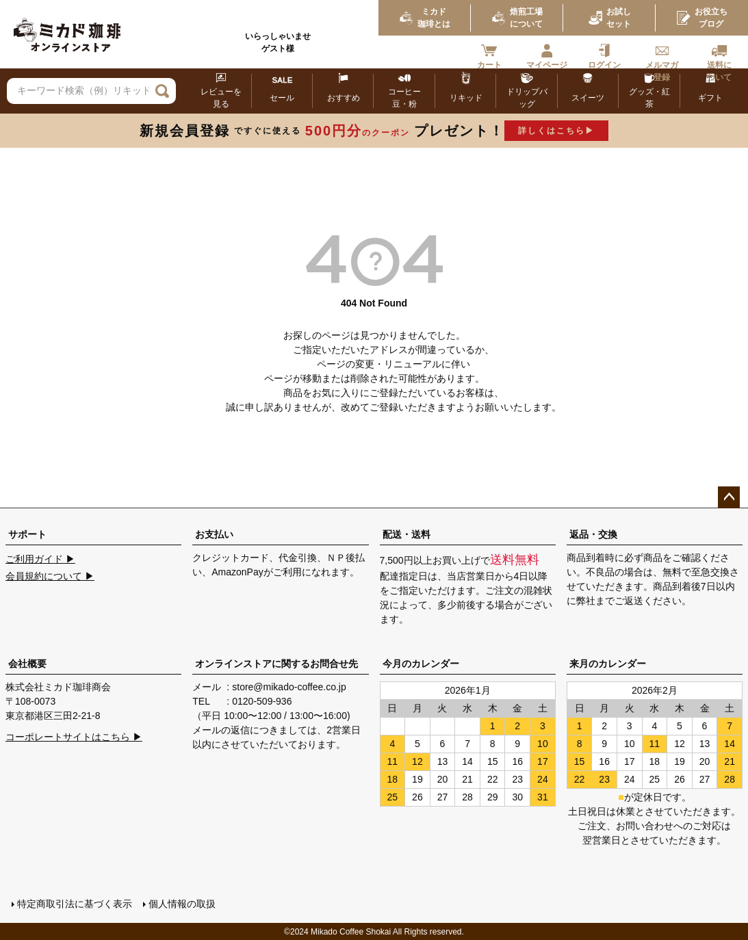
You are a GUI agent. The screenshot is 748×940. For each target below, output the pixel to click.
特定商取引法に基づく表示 (73, 903)
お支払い (214, 534)
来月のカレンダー (607, 663)
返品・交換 (593, 534)
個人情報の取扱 (181, 903)
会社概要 (27, 663)
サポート (27, 534)
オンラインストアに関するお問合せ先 (276, 663)
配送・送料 (406, 534)
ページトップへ (729, 497)
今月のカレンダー (421, 663)
